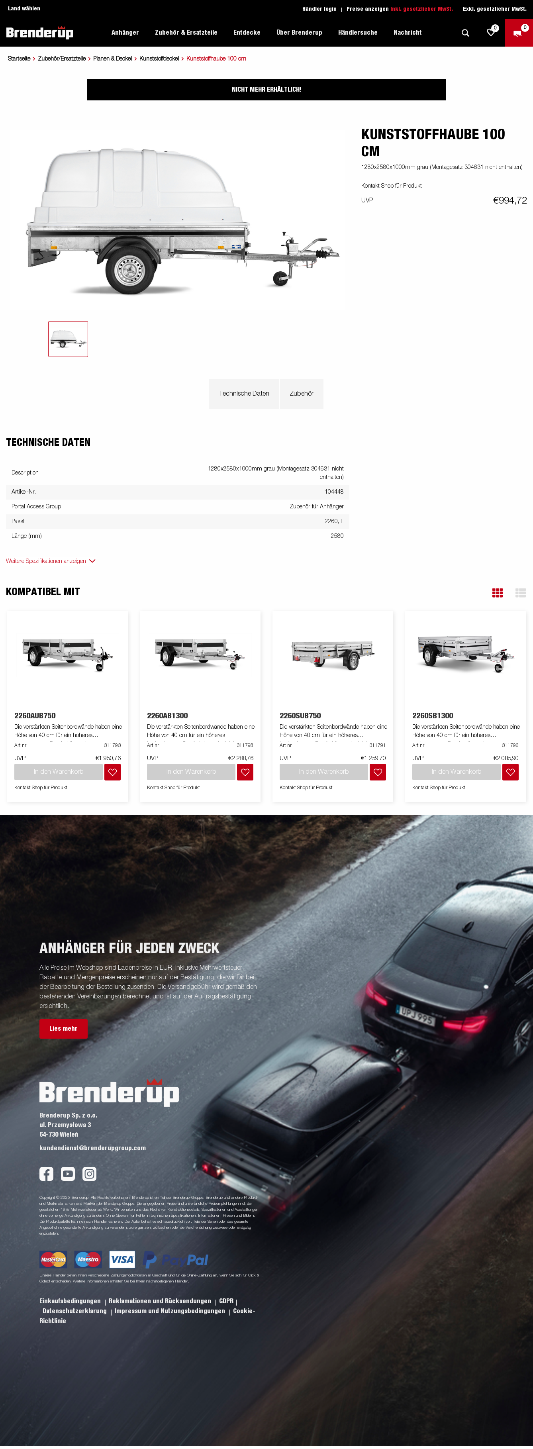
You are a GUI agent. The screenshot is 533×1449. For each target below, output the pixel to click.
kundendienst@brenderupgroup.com (92, 1148)
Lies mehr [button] (63, 1028)
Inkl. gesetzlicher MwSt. (421, 9)
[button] (497, 593)
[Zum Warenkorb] (519, 33)
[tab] (68, 339)
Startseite (19, 59)
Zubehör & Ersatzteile (186, 32)
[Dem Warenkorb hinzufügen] (112, 772)
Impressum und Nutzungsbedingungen (171, 1311)
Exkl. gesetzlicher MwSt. (495, 9)
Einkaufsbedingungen (70, 1301)
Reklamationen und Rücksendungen (161, 1301)
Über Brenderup (299, 32)
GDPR (226, 1301)
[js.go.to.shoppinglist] (491, 33)
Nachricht (408, 32)
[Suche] (465, 33)
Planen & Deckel (112, 59)
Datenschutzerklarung (75, 1311)
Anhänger (125, 32)
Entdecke (247, 32)
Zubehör (302, 394)
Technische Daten (244, 394)
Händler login (319, 9)
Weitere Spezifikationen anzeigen (46, 561)
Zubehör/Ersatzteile (62, 59)
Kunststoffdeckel (159, 59)
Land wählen (24, 9)
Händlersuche (358, 32)
